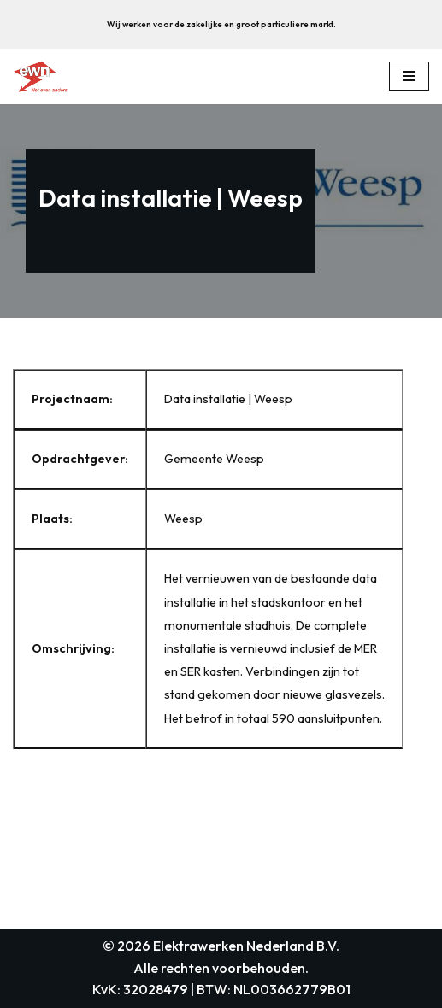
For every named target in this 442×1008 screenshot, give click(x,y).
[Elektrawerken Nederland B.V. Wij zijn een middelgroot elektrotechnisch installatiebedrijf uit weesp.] (40, 76)
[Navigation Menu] (409, 76)
